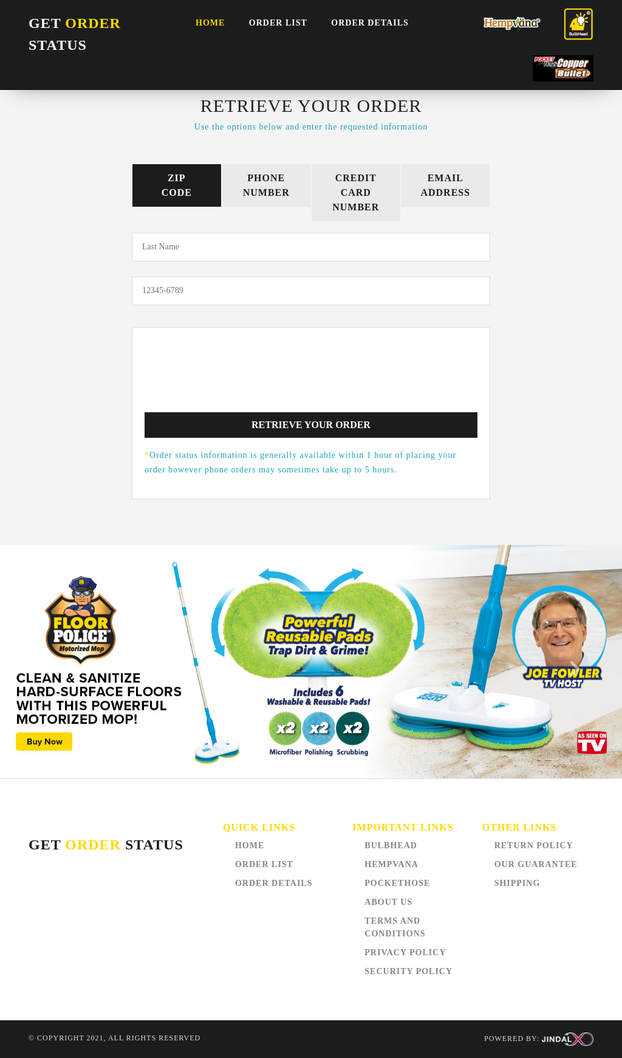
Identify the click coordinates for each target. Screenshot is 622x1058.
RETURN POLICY (533, 845)
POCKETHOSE (397, 883)
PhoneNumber (266, 185)
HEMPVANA (391, 864)
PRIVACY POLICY (405, 952)
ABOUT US (388, 902)
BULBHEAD (390, 845)
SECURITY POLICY (408, 971)
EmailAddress (445, 185)
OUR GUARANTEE (536, 864)
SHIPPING (517, 883)
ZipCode (177, 185)
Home (210, 22)
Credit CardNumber (355, 192)
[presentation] (311, 379)
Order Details (370, 22)
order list (278, 22)
